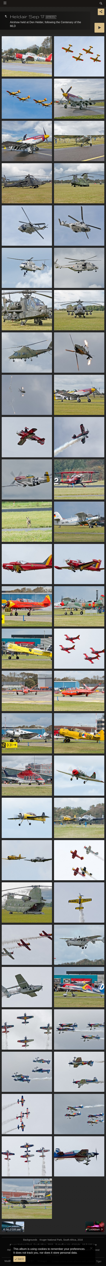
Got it (20, 1259)
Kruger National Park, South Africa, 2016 (61, 1239)
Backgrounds (30, 1239)
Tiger (98, 1261)
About (96, 1249)
